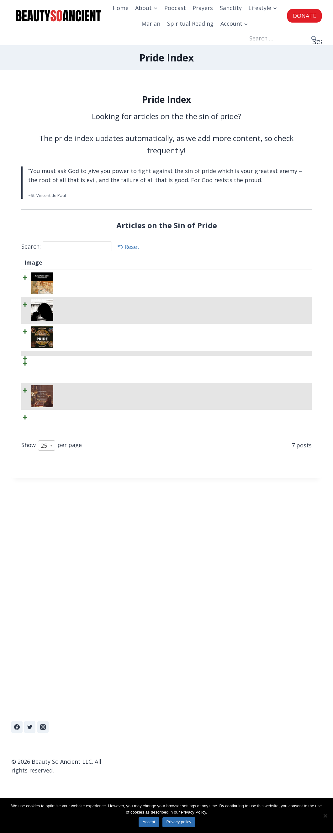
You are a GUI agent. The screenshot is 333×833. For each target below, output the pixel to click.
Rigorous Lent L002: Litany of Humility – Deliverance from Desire (76, 473)
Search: (66, 246)
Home (121, 8)
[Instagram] (43, 727)
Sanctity (231, 8)
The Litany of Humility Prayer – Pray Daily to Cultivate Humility (76, 574)
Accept (150, 823)
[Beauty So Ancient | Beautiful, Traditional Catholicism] (58, 16)
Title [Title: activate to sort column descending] (59, 262)
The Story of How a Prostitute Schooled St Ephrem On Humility (76, 633)
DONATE (304, 15)
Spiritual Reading (190, 23)
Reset (132, 246)
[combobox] (46, 667)
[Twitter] (29, 727)
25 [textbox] (44, 667)
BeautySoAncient (249, 277)
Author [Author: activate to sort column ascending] (236, 262)
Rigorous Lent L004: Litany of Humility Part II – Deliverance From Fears (76, 524)
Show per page (51, 667)
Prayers (203, 8)
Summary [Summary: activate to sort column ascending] (120, 262)
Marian (150, 23)
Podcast (175, 8)
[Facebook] (17, 727)
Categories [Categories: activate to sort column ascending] (191, 262)
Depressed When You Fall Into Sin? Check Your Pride (75, 327)
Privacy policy (179, 823)
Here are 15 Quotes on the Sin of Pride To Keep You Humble (72, 405)
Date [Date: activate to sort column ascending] (285, 262)
